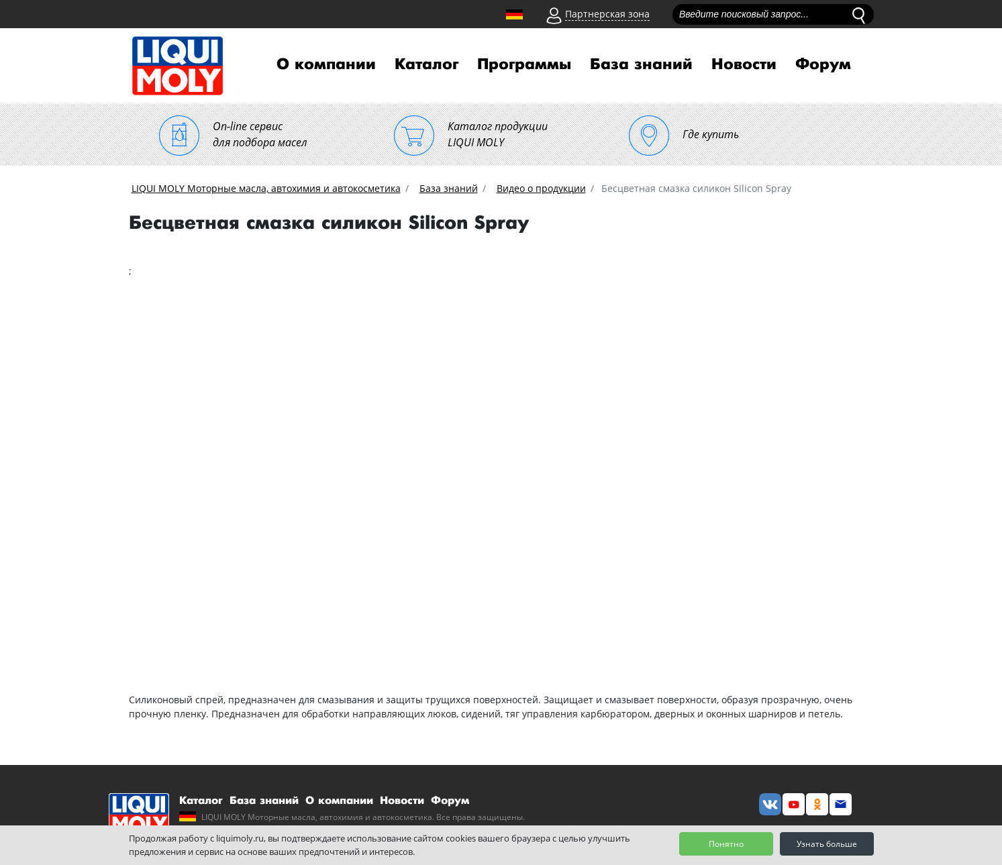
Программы (524, 64)
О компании (326, 64)
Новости (743, 64)
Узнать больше (827, 844)
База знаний (641, 64)
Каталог (426, 64)
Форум (823, 64)
